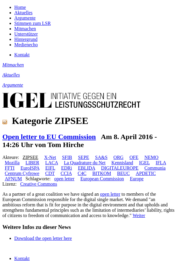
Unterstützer (26, 33)
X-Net (50, 157)
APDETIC (146, 173)
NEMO (151, 157)
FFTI (10, 168)
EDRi (66, 168)
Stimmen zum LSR (32, 23)
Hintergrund (25, 39)
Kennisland (122, 162)
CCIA (66, 173)
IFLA (161, 162)
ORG (118, 157)
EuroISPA (30, 168)
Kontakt (22, 54)
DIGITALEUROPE (120, 168)
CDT (50, 173)
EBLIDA (86, 168)
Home (20, 7)
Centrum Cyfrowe (22, 173)
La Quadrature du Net (85, 162)
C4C (82, 173)
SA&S (101, 157)
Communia (155, 168)
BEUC (123, 173)
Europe (136, 178)
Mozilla (12, 162)
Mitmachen (25, 28)
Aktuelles (23, 12)
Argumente (25, 17)
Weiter (139, 215)
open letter (64, 178)
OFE (133, 157)
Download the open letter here (43, 238)
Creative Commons (38, 184)
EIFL (50, 168)
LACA (51, 162)
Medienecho (26, 44)
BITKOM (101, 173)
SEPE (83, 157)
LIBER (32, 162)
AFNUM (13, 178)
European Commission (102, 178)
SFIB (67, 157)
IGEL (144, 162)
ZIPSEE (30, 157)
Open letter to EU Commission (49, 137)
